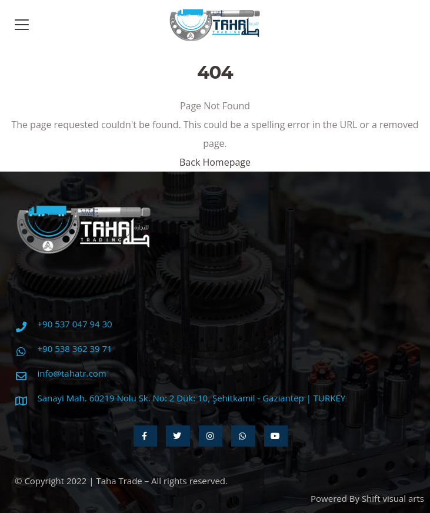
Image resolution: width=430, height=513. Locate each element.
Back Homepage (215, 162)
